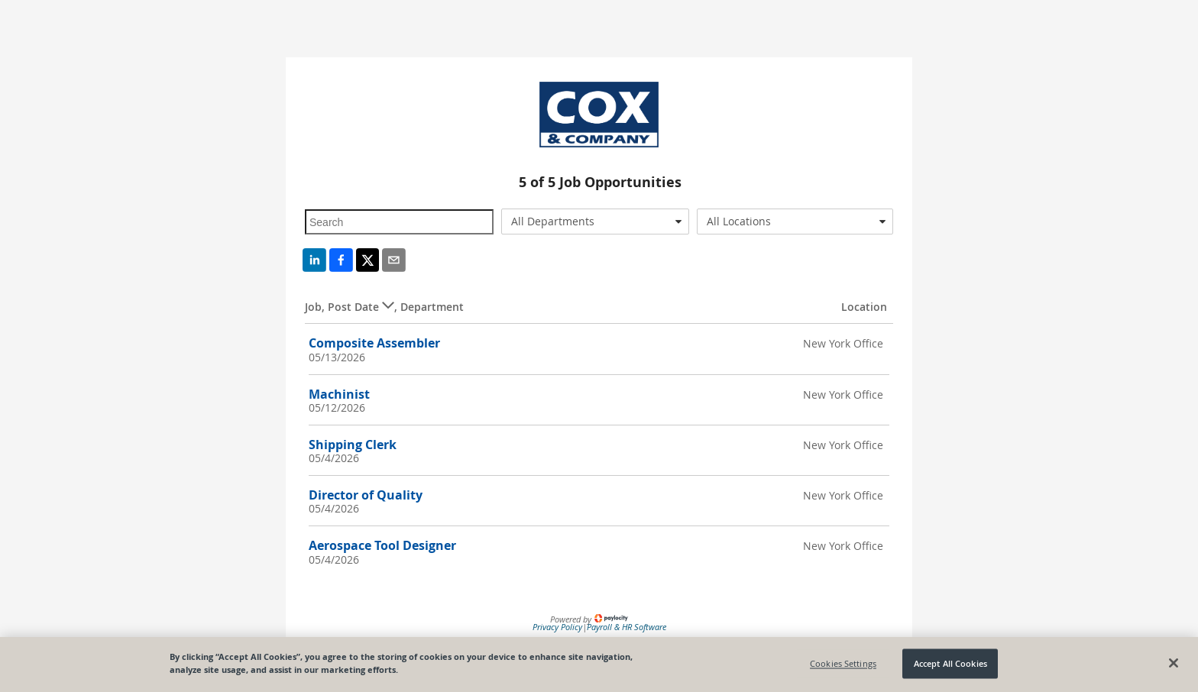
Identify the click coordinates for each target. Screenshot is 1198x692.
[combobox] (595, 221)
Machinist (339, 394)
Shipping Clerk (353, 444)
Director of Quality (366, 495)
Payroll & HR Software (626, 626)
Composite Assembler (374, 343)
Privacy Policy (557, 626)
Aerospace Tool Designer (382, 545)
